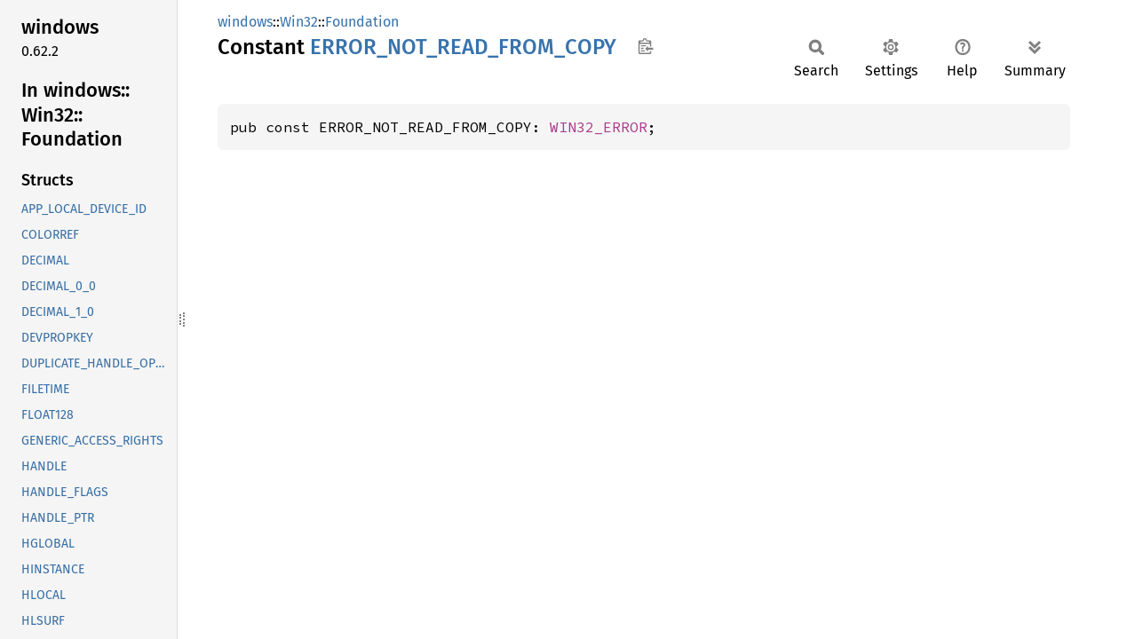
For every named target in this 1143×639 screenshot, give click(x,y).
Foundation (362, 21)
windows (245, 21)
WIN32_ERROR (598, 127)
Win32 (299, 21)
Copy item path (645, 46)
